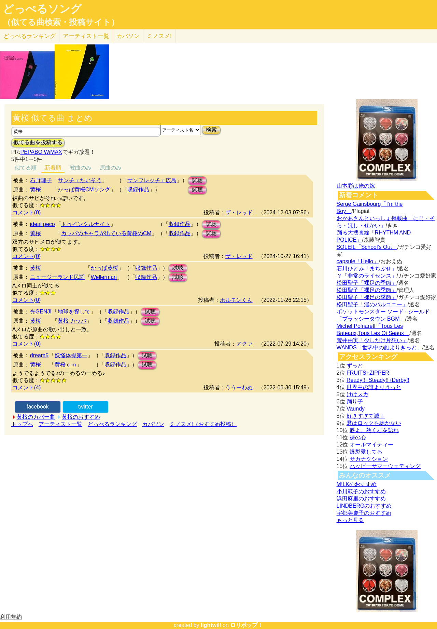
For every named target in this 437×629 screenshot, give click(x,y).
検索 (211, 130)
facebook (38, 407)
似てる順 (26, 168)
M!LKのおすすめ (357, 484)
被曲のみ (80, 168)
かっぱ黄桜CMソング (84, 189)
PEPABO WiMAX (41, 152)
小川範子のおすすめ (361, 491)
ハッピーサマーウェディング (385, 466)
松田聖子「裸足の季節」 (367, 283)
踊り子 (355, 401)
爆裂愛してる (366, 452)
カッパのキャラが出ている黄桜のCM (106, 233)
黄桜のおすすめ (81, 417)
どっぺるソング (42, 9)
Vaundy (356, 409)
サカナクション (369, 459)
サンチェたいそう (80, 180)
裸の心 (358, 437)
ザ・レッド (239, 212)
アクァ (244, 344)
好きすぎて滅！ (366, 416)
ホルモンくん (236, 300)
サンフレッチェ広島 (152, 180)
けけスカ (357, 394)
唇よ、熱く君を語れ (374, 430)
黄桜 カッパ (72, 321)
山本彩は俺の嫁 (356, 186)
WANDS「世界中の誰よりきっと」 (379, 347)
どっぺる (29, 36)
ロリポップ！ (246, 625)
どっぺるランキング (112, 424)
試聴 (197, 180)
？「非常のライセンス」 (367, 276)
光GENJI (41, 311)
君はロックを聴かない (374, 423)
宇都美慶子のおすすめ (364, 513)
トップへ (22, 424)
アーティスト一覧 (60, 424)
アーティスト (86, 36)
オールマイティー (371, 444)
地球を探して (74, 311)
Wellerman (104, 277)
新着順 (53, 168)
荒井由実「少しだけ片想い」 (372, 340)
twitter (85, 407)
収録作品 (138, 189)
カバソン (128, 36)
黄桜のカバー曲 (36, 417)
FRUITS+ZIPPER (368, 373)
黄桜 (35, 189)
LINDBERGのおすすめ (364, 506)
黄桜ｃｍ (65, 364)
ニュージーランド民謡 (57, 277)
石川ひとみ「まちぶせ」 (367, 268)
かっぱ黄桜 (104, 268)
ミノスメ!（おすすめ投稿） (203, 424)
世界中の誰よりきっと (374, 387)
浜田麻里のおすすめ (361, 498)
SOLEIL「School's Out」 (367, 247)
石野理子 (41, 180)
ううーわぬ (239, 387)
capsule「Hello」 (358, 261)
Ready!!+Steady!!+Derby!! (378, 380)
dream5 (39, 355)
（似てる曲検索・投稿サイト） (61, 22)
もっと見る (350, 520)
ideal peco (42, 224)
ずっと (355, 366)
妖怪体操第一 (71, 355)
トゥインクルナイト (85, 224)
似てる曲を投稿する (37, 142)
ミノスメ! (159, 36)
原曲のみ (111, 168)
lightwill (211, 625)
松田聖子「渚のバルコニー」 (372, 304)
